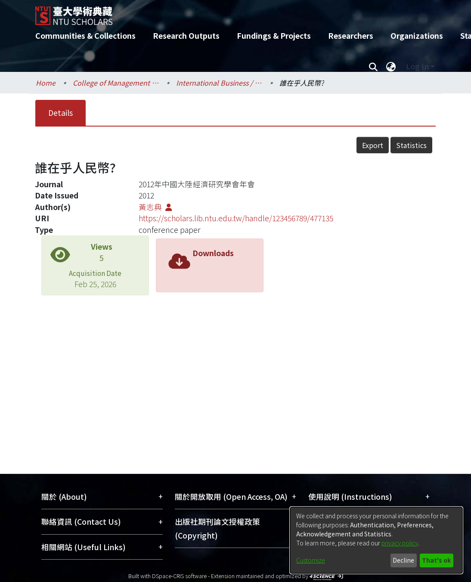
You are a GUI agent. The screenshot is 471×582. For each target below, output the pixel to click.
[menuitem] (391, 66)
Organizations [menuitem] (416, 35)
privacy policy (399, 543)
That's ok (436, 560)
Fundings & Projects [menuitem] (274, 35)
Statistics (411, 145)
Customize (310, 560)
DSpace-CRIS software (179, 576)
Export (372, 145)
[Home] (228, 12)
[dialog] (376, 540)
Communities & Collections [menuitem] (85, 35)
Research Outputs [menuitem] (186, 35)
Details (60, 112)
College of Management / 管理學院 (116, 82)
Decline (403, 560)
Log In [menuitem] (417, 66)
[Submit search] (373, 66)
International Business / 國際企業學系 (219, 82)
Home (46, 82)
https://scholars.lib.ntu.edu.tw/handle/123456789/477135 (236, 218)
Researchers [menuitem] (350, 35)
